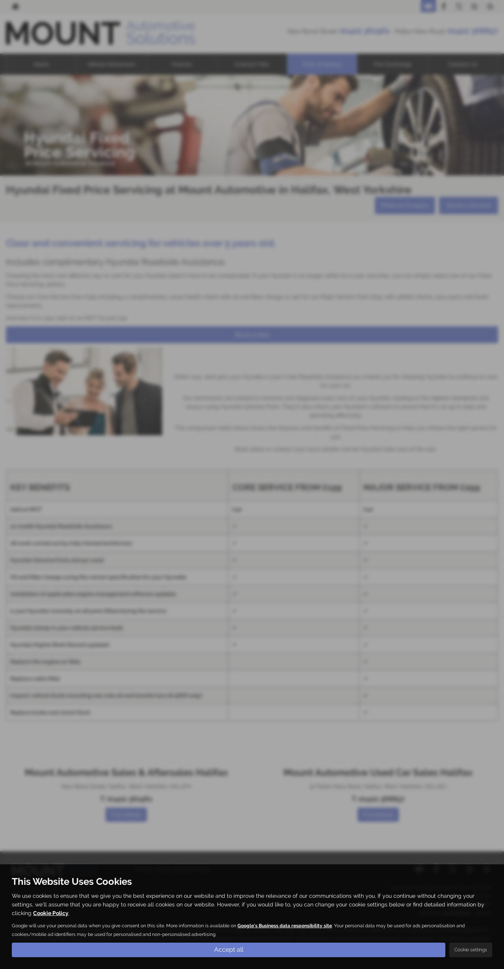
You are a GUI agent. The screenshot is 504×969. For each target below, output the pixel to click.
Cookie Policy (51, 913)
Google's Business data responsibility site (284, 925)
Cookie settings (470, 949)
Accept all (228, 949)
